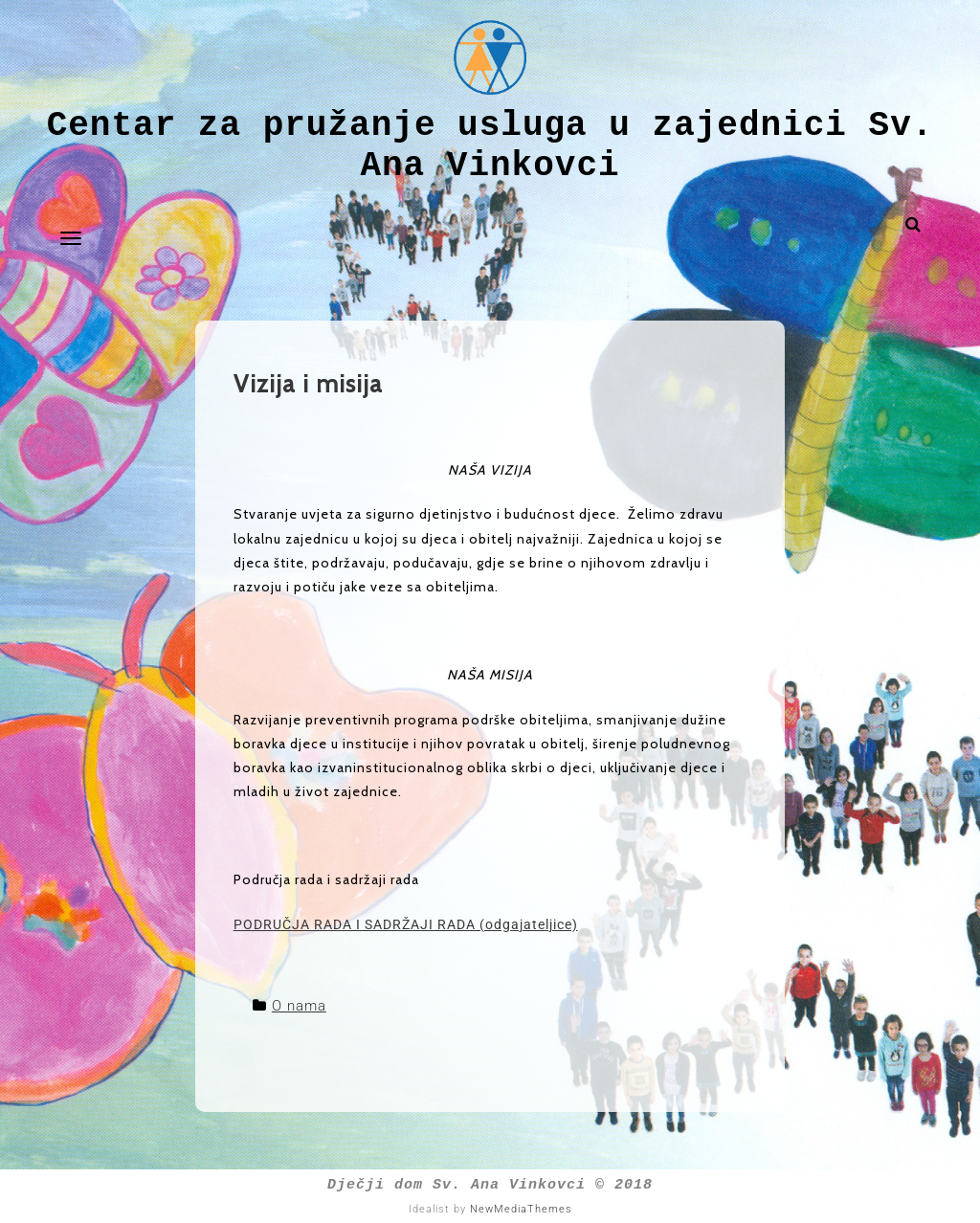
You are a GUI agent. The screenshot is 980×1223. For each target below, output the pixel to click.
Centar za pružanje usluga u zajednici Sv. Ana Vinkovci (490, 146)
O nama (299, 1005)
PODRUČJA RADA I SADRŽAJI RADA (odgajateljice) (406, 924)
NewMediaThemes (521, 1209)
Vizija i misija (308, 383)
